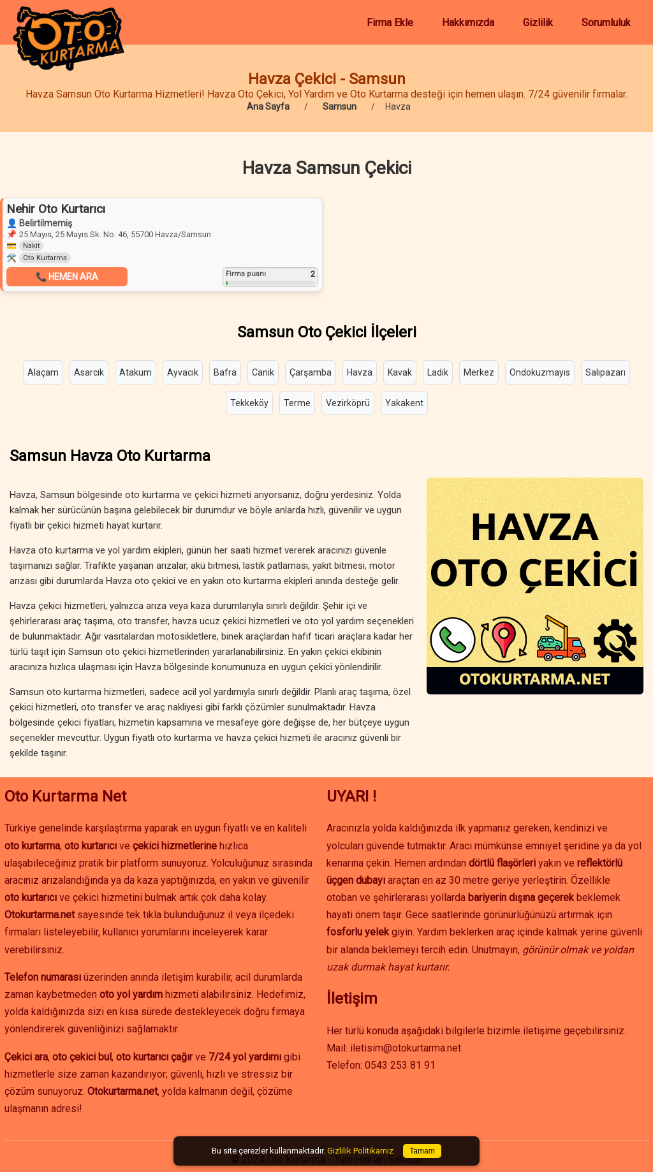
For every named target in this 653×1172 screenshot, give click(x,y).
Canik (263, 372)
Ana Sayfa (268, 106)
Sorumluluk (606, 23)
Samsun (339, 106)
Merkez (479, 372)
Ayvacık (182, 372)
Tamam (421, 1150)
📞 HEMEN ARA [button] (67, 277)
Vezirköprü (348, 403)
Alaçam (43, 372)
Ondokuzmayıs (540, 372)
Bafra (225, 372)
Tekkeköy (249, 403)
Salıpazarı (605, 372)
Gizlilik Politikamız (360, 1150)
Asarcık (89, 372)
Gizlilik (538, 23)
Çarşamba (311, 372)
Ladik (437, 372)
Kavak (400, 372)
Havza (359, 372)
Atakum (135, 372)
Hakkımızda (468, 23)
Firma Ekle (390, 23)
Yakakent (404, 403)
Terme (297, 403)
